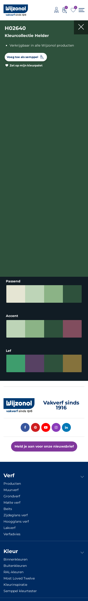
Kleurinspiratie (15, 585)
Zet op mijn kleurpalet (26, 65)
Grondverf (12, 496)
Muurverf (11, 490)
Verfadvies (12, 534)
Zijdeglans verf (16, 515)
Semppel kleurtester (20, 591)
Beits (8, 509)
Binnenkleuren (15, 559)
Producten (12, 483)
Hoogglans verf (16, 521)
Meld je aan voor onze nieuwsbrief (44, 446)
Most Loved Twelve (19, 578)
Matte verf (12, 502)
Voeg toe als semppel (22, 57)
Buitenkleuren (15, 566)
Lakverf (9, 528)
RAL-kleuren (13, 572)
